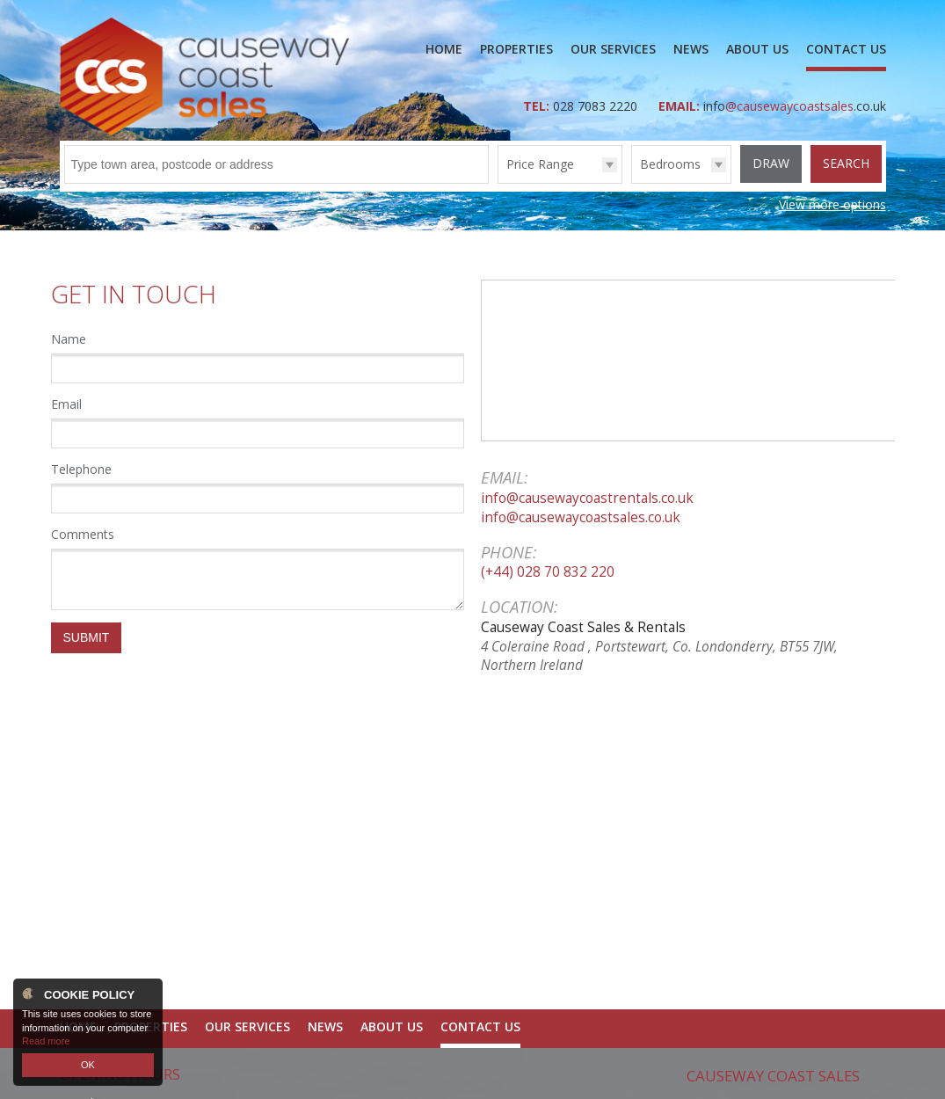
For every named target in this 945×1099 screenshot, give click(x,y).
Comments (82, 534)
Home (443, 48)
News (691, 48)
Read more (45, 1041)
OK (88, 1064)
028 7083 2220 (597, 106)
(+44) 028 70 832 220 (547, 572)
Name (68, 339)
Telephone (81, 469)
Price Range (540, 164)
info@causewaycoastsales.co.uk (580, 517)
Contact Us (846, 48)
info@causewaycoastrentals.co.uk (587, 498)
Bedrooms (670, 164)
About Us (757, 48)
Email (66, 404)
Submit (86, 637)
